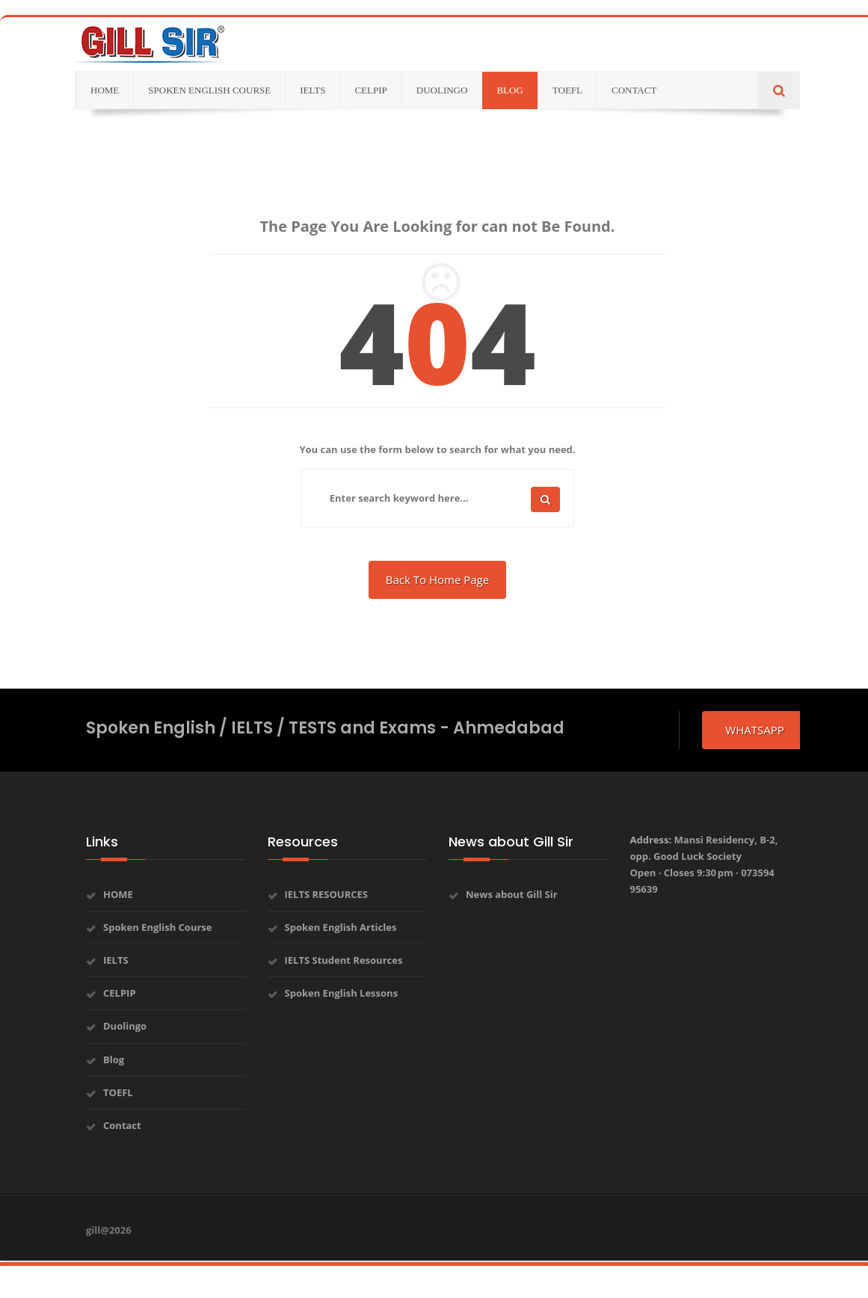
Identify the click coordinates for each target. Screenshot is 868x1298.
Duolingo (125, 1026)
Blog (113, 1059)
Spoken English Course (157, 927)
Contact (122, 1125)
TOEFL (118, 1092)
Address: (704, 864)
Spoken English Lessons (341, 993)
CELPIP (119, 993)
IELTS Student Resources (344, 960)
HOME (118, 894)
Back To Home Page (437, 579)
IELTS (116, 960)
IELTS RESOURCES (327, 894)
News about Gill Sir (512, 894)
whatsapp (754, 729)
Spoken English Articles (341, 927)
